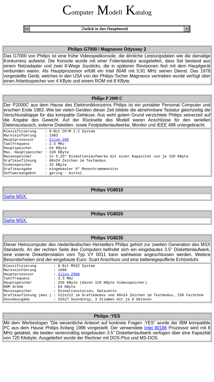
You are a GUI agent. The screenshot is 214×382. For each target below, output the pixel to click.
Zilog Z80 (59, 141)
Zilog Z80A (69, 285)
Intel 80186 (155, 344)
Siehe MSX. (15, 205)
